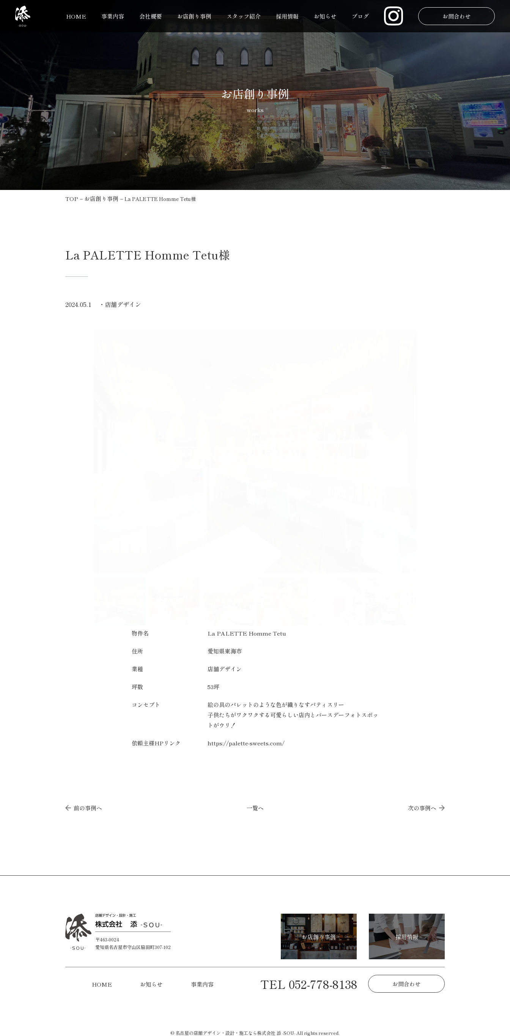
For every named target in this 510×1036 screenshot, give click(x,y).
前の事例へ (83, 808)
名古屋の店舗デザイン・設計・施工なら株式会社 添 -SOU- (235, 1033)
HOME (76, 16)
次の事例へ (426, 808)
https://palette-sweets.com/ (246, 743)
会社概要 (150, 16)
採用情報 (287, 16)
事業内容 (112, 16)
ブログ (360, 16)
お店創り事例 (194, 16)
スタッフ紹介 (244, 16)
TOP (71, 198)
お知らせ (325, 16)
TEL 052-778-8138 (308, 984)
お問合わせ (456, 16)
